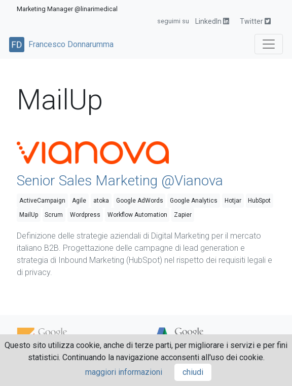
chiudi (192, 372)
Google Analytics (193, 200)
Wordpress (85, 214)
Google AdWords (139, 200)
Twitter (255, 21)
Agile (79, 200)
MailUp (28, 214)
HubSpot (259, 200)
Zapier (183, 214)
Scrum (54, 214)
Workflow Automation (137, 214)
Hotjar (233, 200)
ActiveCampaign (42, 200)
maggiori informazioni (123, 372)
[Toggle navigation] (268, 44)
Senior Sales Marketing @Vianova (120, 180)
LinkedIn (212, 21)
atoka (101, 200)
